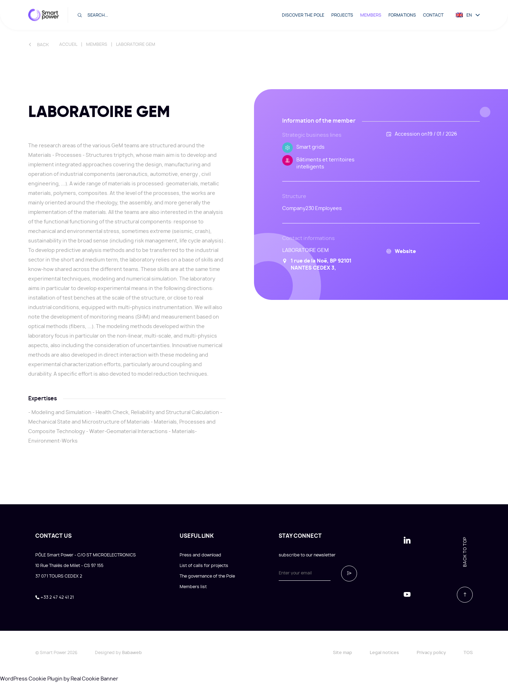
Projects (342, 15)
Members (370, 15)
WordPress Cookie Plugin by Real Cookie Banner (59, 679)
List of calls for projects (204, 565)
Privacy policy (431, 653)
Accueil (68, 44)
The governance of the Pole (207, 576)
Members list (193, 587)
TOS (468, 653)
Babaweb (132, 653)
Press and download (200, 555)
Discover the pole (303, 15)
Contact (433, 15)
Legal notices (384, 653)
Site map (342, 653)
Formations (402, 15)
